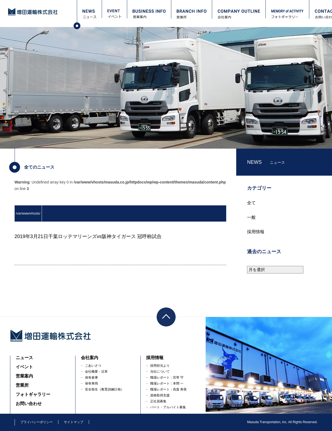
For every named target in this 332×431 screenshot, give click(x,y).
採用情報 (255, 231)
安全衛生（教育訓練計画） (104, 389)
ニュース (24, 357)
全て (251, 203)
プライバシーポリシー (36, 422)
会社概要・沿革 (96, 371)
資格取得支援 (160, 395)
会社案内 (89, 357)
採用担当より (160, 365)
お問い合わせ (29, 403)
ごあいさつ (93, 365)
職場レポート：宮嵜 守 (166, 377)
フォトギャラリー (33, 394)
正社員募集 (158, 401)
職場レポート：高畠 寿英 (168, 389)
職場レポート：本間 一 (166, 383)
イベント (24, 367)
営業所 (22, 385)
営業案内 (24, 376)
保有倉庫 (91, 377)
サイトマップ (73, 422)
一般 (251, 217)
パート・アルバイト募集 (168, 407)
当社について (160, 371)
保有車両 (91, 383)
